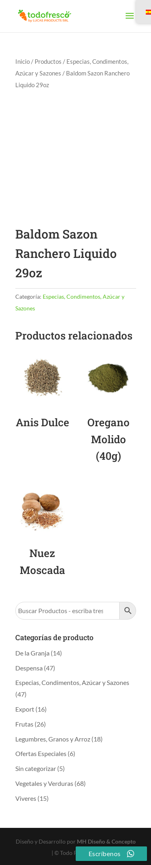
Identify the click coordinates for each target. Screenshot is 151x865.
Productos (48, 61)
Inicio (22, 61)
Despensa (29, 668)
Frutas (24, 724)
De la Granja (32, 653)
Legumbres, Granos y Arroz (52, 739)
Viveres (25, 798)
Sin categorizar (35, 768)
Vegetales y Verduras (44, 783)
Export (24, 709)
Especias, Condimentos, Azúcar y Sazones (72, 682)
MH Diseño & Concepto (106, 841)
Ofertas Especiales (40, 753)
